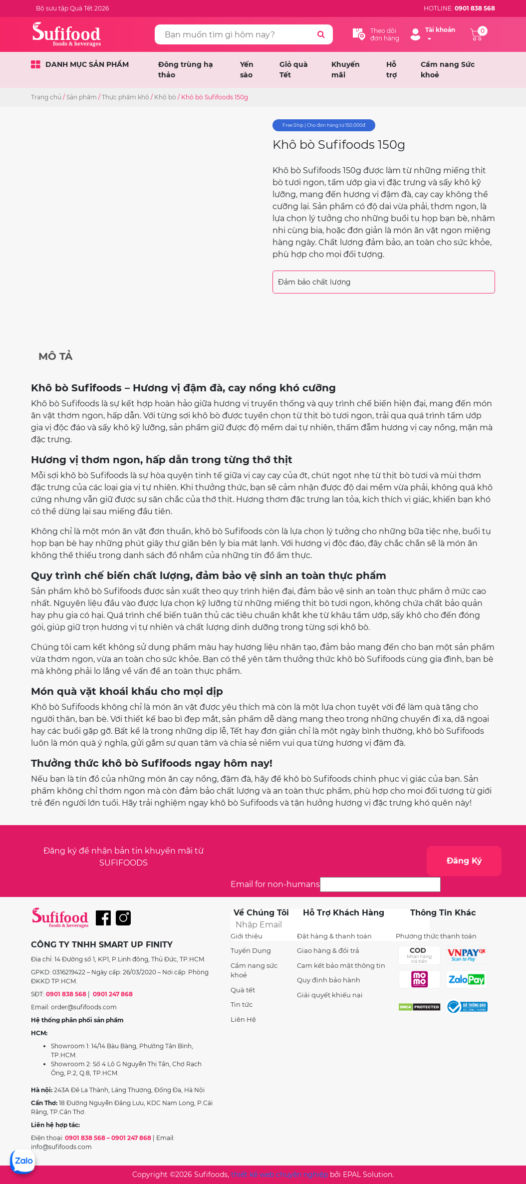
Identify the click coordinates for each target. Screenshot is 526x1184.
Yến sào (247, 69)
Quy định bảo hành (328, 980)
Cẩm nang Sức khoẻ (448, 69)
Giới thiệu (247, 936)
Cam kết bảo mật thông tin (341, 965)
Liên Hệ (243, 1019)
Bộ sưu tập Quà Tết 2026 (72, 8)
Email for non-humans (275, 884)
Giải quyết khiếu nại (330, 995)
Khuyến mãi (345, 69)
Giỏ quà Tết (293, 69)
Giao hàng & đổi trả (328, 950)
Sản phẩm (81, 97)
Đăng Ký (464, 861)
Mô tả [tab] (55, 356)
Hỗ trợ (391, 69)
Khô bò (165, 97)
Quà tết (243, 990)
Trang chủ (46, 97)
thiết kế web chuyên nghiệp (279, 1174)
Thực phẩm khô (125, 97)
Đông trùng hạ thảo (185, 69)
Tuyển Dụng (251, 950)
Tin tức (242, 1004)
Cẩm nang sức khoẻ (254, 970)
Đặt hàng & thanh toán (334, 936)
